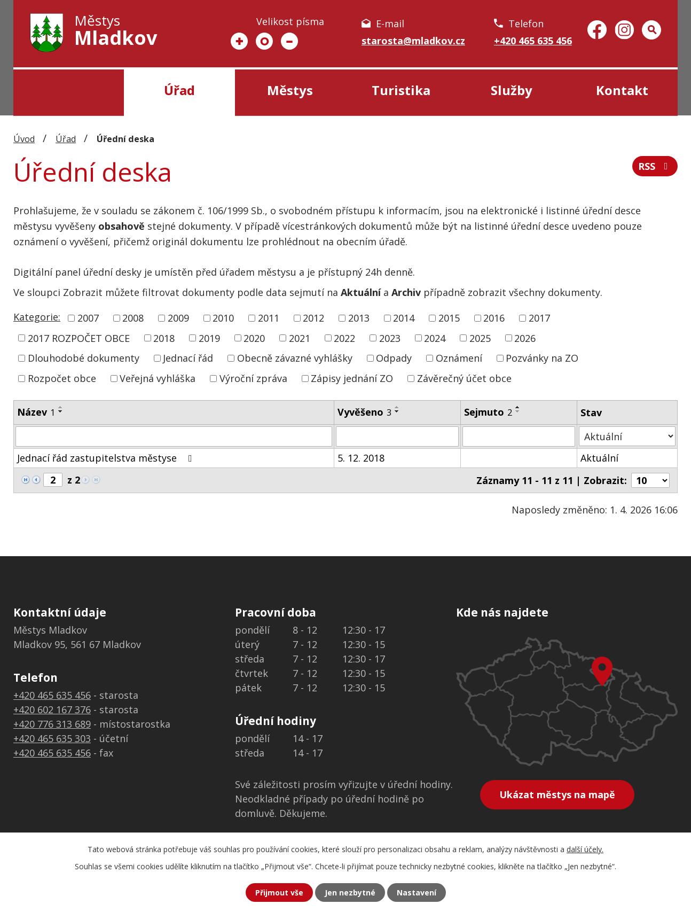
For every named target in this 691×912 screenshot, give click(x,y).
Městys (290, 90)
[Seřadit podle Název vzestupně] (61, 407)
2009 (178, 317)
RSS (655, 166)
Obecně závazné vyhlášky (294, 358)
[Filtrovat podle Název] (173, 436)
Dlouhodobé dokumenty (83, 358)
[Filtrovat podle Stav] (627, 436)
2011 (268, 317)
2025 (480, 337)
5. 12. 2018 (360, 457)
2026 (525, 337)
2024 (434, 337)
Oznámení (459, 358)
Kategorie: (36, 316)
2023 (390, 337)
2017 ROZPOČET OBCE (79, 337)
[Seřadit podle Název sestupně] (61, 411)
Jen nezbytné (350, 892)
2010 (223, 317)
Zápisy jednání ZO (352, 378)
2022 (344, 337)
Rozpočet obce (62, 378)
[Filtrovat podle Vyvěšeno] (397, 436)
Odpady (394, 358)
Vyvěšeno (364, 412)
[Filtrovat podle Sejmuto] (518, 436)
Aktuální (599, 457)
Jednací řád (188, 358)
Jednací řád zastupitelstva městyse (107, 457)
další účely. (585, 849)
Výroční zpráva (253, 378)
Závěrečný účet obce (464, 378)
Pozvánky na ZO (542, 358)
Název (36, 412)
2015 (449, 317)
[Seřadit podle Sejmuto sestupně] (518, 411)
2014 (403, 317)
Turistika (401, 90)
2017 (539, 317)
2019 (209, 337)
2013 (359, 317)
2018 (164, 337)
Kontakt (622, 90)
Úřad (179, 90)
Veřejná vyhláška (157, 378)
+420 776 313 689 (52, 724)
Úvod (68, 92)
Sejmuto (488, 412)
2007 (88, 317)
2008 (133, 317)
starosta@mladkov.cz (413, 40)
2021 (299, 337)
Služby (511, 90)
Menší (289, 41)
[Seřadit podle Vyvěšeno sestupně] (397, 411)
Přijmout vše (279, 892)
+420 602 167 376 (52, 709)
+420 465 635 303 (52, 738)
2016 (494, 317)
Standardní (264, 41)
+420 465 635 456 (533, 40)
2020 (254, 337)
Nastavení (416, 892)
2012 (313, 317)
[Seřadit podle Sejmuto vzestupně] (518, 407)
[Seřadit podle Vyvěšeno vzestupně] (397, 407)
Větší (239, 41)
